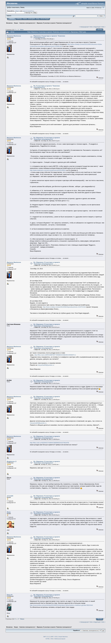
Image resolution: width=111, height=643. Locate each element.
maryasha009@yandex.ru (46, 365)
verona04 (10, 496)
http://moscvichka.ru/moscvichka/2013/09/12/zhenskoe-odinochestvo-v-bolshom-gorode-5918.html (61, 605)
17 (18, 29)
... (17, 29)
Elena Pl (9, 595)
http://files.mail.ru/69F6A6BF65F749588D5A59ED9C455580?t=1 (55, 355)
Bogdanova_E (11, 461)
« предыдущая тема (85, 27)
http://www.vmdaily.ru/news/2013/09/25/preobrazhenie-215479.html (64, 307)
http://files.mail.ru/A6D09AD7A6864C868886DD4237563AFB (49, 443)
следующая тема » (99, 27)
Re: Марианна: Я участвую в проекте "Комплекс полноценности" (47, 138)
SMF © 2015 (54, 636)
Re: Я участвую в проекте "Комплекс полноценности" (47, 86)
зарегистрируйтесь (28, 11)
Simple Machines (63, 636)
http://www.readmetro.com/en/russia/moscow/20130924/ (48, 170)
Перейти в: (76, 630)
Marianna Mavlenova (14, 36)
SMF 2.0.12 (46, 636)
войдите (17, 11)
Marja (9, 512)
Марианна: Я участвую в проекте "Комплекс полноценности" (49, 36)
